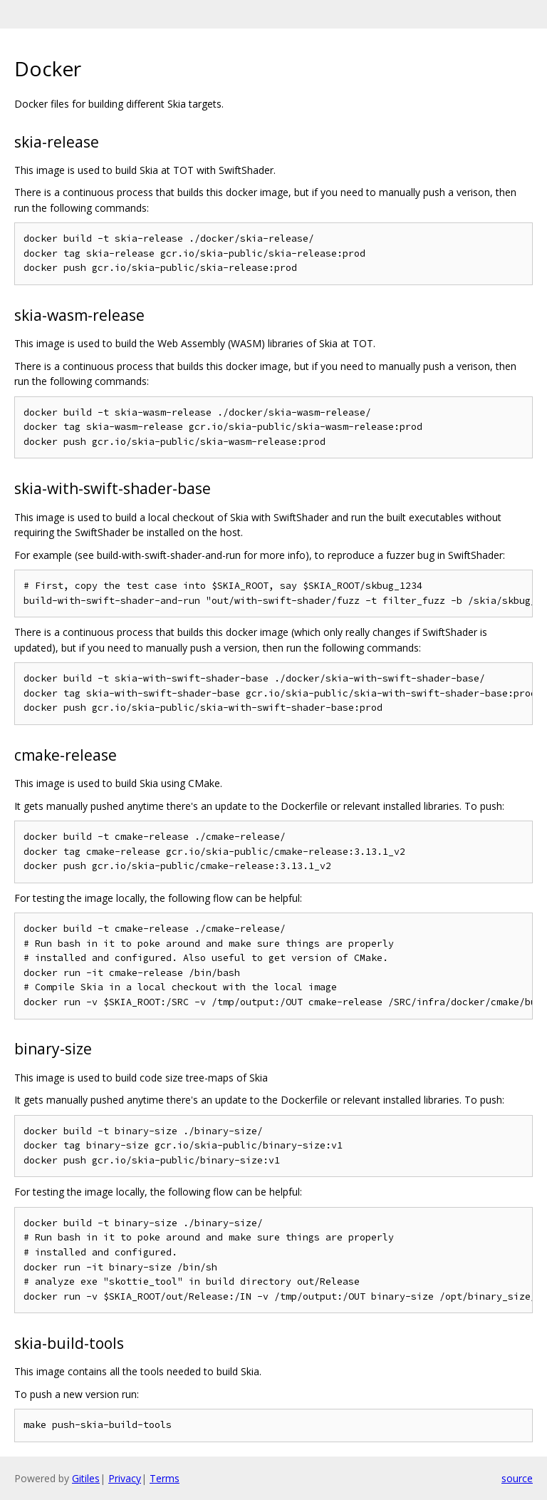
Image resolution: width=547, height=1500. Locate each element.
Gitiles (86, 1478)
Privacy (124, 1478)
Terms (164, 1478)
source (517, 1478)
